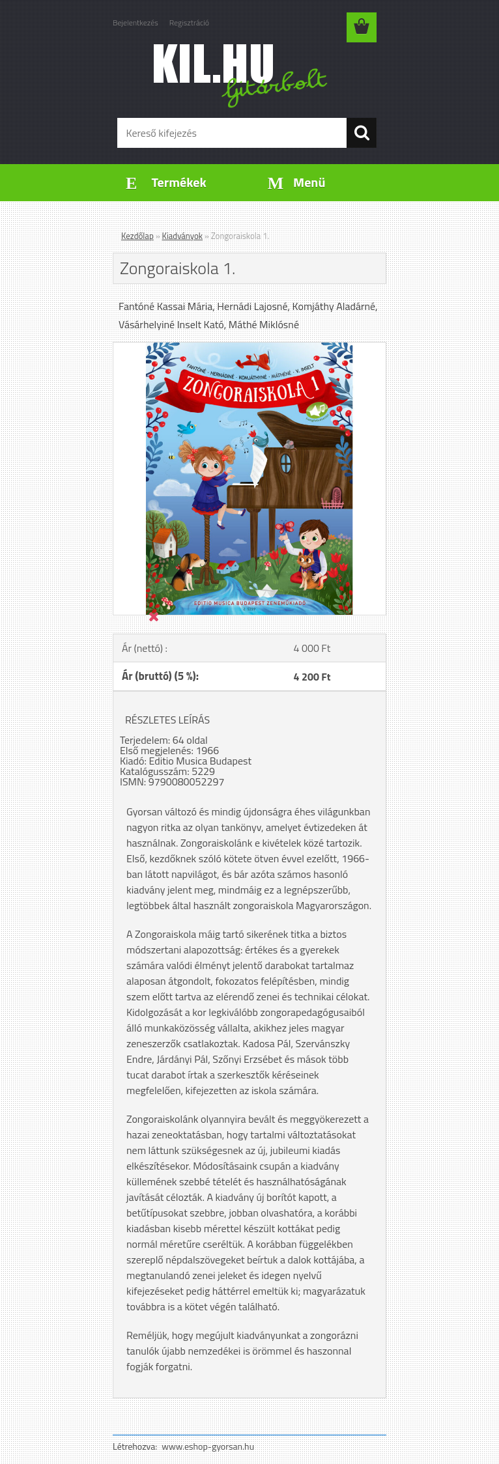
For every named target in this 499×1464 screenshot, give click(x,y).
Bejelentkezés (135, 22)
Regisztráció (189, 22)
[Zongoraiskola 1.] (249, 348)
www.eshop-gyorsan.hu (208, 1446)
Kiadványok (182, 235)
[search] (362, 133)
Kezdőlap (137, 235)
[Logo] (241, 75)
